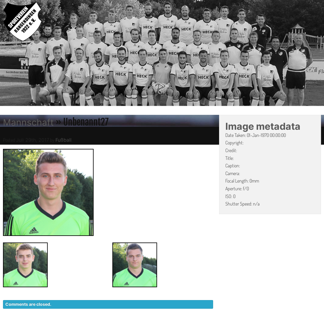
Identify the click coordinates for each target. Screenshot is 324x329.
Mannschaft (28, 122)
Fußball (63, 140)
